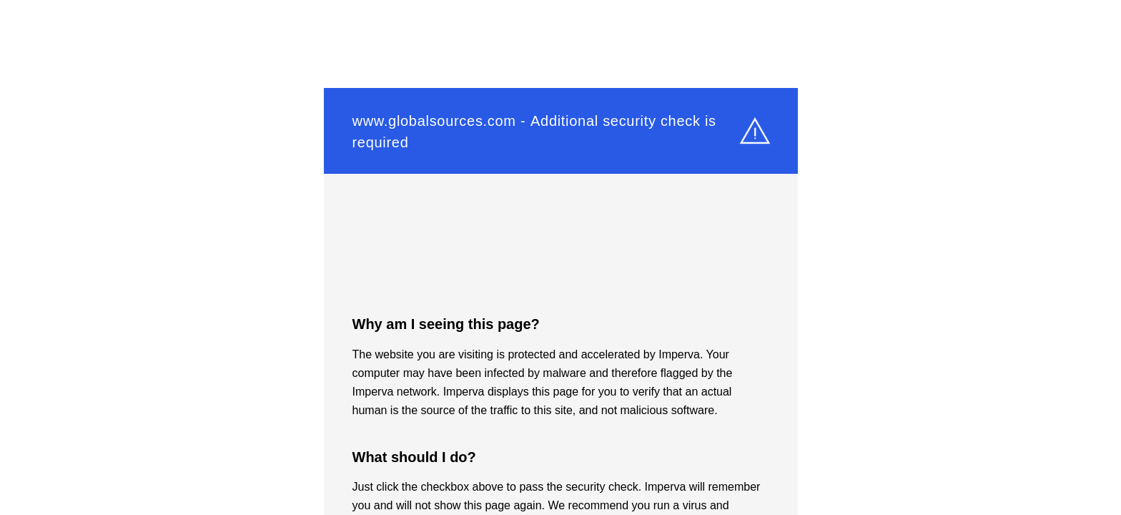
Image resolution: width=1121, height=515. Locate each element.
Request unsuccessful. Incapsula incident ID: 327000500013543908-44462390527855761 (560, 257)
